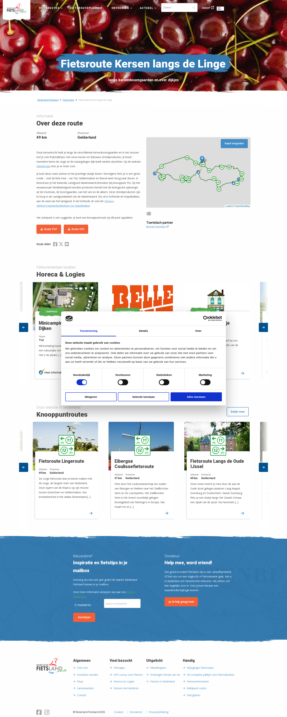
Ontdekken (120, 8)
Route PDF (50, 229)
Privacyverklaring (158, 712)
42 (218, 182)
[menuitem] (16, 8)
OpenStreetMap (242, 206)
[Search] (179, 7)
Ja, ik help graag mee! (181, 601)
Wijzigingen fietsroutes (200, 667)
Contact (81, 695)
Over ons (82, 667)
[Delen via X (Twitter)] (61, 245)
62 (195, 163)
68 (229, 167)
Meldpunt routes (196, 688)
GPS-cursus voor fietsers (128, 674)
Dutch (220, 9)
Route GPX (77, 229)
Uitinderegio (43, 166)
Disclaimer (136, 712)
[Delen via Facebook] (55, 245)
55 (163, 176)
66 (209, 170)
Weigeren (91, 396)
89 (187, 158)
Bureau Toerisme (157, 226)
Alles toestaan (196, 396)
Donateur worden (87, 674)
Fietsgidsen (193, 695)
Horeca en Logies (124, 681)
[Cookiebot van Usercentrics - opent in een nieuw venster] (206, 318)
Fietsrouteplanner (86, 8)
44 (237, 183)
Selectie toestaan (143, 396)
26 (188, 178)
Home (16, 8)
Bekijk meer (238, 411)
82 (241, 179)
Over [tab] (198, 330)
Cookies (118, 712)
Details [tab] (143, 330)
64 (203, 164)
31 (182, 177)
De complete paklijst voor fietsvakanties (210, 674)
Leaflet (229, 206)
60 (186, 178)
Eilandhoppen (158, 667)
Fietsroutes (49, 8)
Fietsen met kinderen (126, 688)
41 (219, 189)
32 (162, 166)
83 (242, 173)
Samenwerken (85, 688)
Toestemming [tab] (88, 330)
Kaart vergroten (234, 143)
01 (222, 167)
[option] (144, 473)
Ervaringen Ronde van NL (165, 674)
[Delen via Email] (67, 245)
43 (214, 178)
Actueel (146, 8)
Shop (206, 8)
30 (182, 180)
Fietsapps (119, 667)
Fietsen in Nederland (162, 681)
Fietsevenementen (198, 681)
